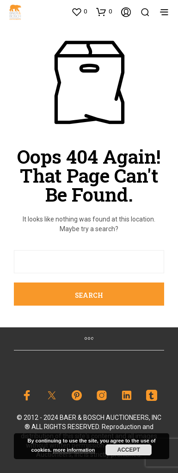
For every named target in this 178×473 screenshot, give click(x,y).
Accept (128, 450)
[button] (79, 11)
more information (74, 450)
